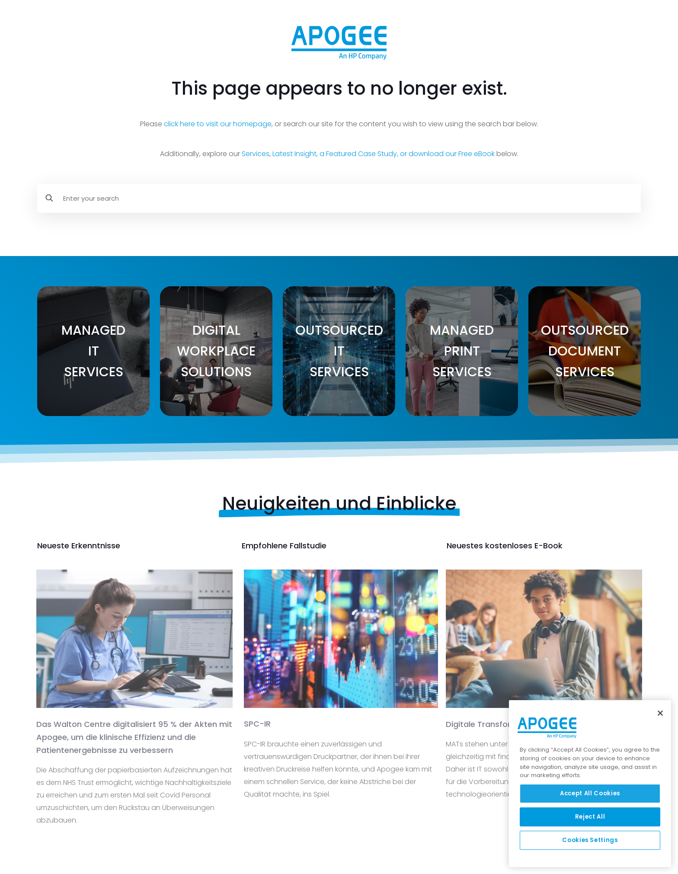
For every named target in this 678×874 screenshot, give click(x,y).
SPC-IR (257, 723)
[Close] (660, 713)
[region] (590, 783)
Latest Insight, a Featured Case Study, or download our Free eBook (383, 154)
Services (255, 154)
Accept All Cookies (590, 793)
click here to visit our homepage (218, 124)
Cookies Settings (590, 840)
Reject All (590, 817)
